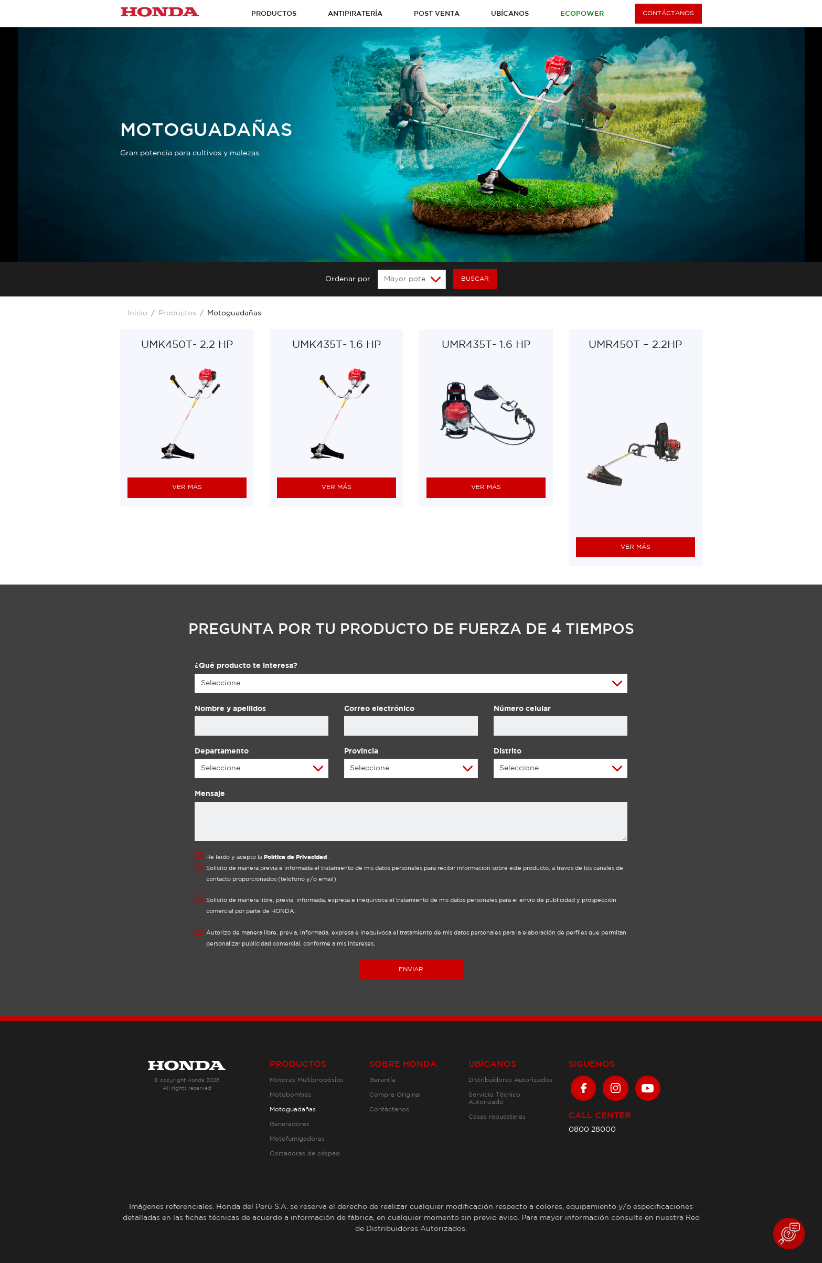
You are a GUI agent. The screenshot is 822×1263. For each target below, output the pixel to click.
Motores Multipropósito (306, 1080)
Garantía (382, 1080)
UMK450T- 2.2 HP (187, 344)
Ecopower (582, 14)
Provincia (361, 751)
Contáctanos (389, 1109)
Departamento (222, 751)
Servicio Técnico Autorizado (494, 1098)
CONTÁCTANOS (668, 13)
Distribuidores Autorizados (510, 1080)
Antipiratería (355, 14)
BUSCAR (475, 279)
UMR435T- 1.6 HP (486, 344)
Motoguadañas (293, 1109)
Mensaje (210, 794)
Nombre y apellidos (230, 709)
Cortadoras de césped (305, 1153)
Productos (273, 14)
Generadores (289, 1124)
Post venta (437, 14)
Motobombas (290, 1095)
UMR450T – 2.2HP (635, 345)
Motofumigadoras (297, 1139)
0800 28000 (592, 1130)
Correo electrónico (379, 709)
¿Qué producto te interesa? (246, 666)
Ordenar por (347, 279)
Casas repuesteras (497, 1117)
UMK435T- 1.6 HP (336, 344)
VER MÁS (187, 487)
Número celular (522, 709)
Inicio (137, 313)
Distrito (507, 751)
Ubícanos (510, 14)
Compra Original (395, 1095)
